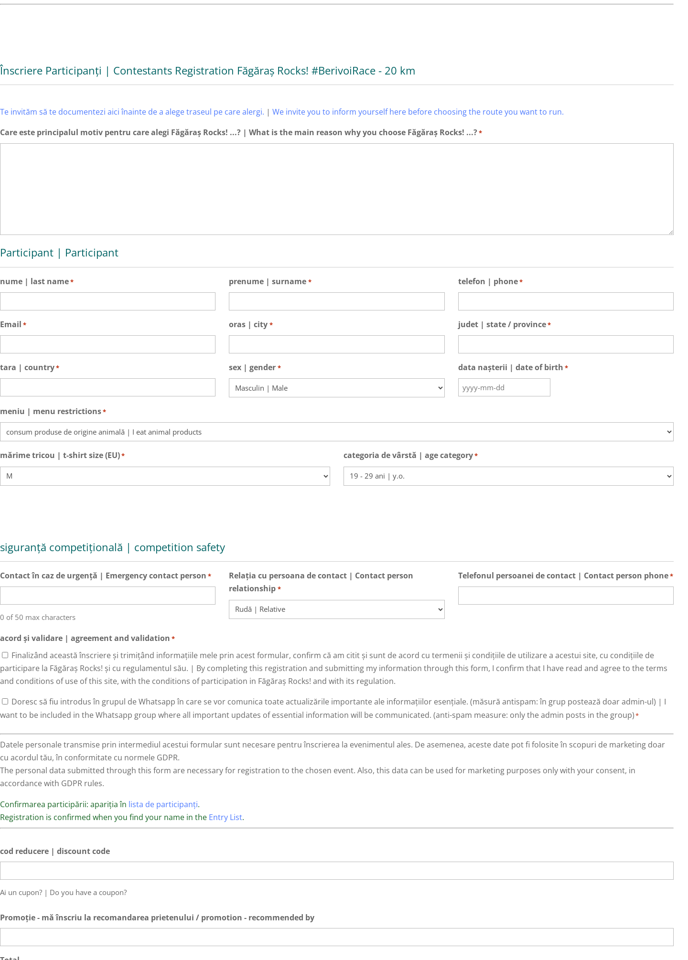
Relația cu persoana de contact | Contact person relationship (321, 583)
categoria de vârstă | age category (411, 455)
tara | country (29, 368)
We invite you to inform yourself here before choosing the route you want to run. (418, 112)
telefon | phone (490, 282)
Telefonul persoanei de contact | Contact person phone (565, 576)
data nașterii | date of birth (513, 368)
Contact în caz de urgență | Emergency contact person (105, 576)
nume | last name (37, 282)
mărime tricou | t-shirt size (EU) (62, 455)
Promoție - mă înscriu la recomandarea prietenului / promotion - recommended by (157, 917)
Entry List (225, 817)
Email (13, 325)
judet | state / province (504, 325)
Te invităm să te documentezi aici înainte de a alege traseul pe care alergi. (132, 112)
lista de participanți (163, 804)
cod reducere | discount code (55, 851)
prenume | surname (270, 282)
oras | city (250, 325)
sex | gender (254, 368)
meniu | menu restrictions (53, 411)
